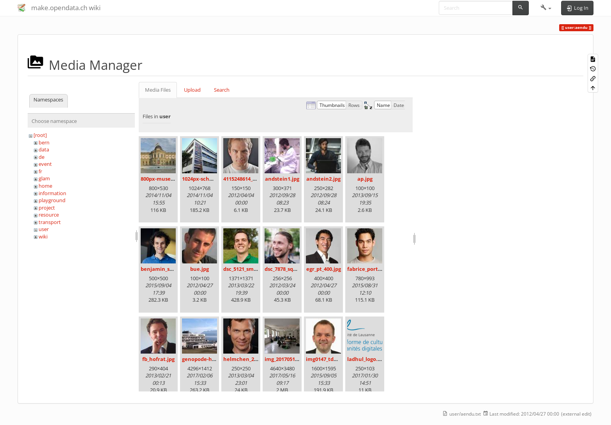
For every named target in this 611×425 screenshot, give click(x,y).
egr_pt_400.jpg (323, 268)
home (45, 185)
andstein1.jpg (282, 178)
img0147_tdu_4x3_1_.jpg (334, 359)
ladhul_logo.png (367, 359)
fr (40, 171)
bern (44, 142)
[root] (40, 135)
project (47, 207)
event (45, 163)
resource (49, 214)
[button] (546, 8)
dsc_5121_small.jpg (246, 268)
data (44, 149)
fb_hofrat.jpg (158, 359)
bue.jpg (199, 268)
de (41, 156)
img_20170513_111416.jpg (295, 359)
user (44, 229)
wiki (43, 236)
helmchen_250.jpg (245, 359)
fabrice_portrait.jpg (371, 268)
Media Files (158, 89)
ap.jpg (365, 178)
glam (44, 178)
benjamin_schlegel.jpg (169, 268)
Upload (192, 89)
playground (52, 200)
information (52, 193)
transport (50, 222)
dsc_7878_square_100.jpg (294, 268)
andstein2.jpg (323, 178)
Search (222, 89)
